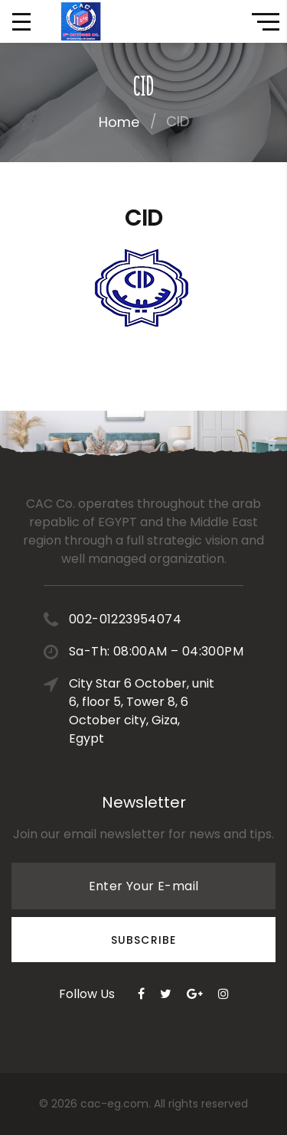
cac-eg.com (114, 1103)
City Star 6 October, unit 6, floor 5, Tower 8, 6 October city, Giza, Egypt (141, 711)
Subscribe (143, 940)
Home (119, 122)
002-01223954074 (125, 619)
